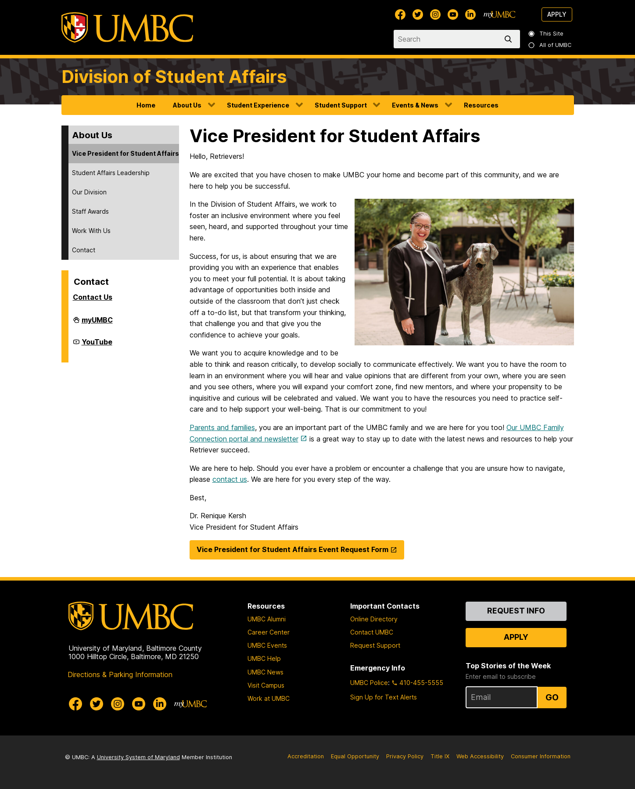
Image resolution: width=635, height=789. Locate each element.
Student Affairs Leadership (111, 172)
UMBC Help (264, 658)
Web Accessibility (480, 756)
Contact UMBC (371, 632)
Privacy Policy (404, 756)
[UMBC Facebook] (400, 14)
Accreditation (305, 756)
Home (145, 105)
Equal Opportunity (355, 756)
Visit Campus (266, 685)
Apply (557, 14)
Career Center (269, 632)
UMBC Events (267, 645)
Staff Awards (90, 211)
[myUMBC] (499, 14)
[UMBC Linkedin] (470, 14)
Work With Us (91, 230)
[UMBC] (127, 27)
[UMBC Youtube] (453, 14)
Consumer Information (540, 756)
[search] (510, 39)
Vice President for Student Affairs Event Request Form (292, 549)
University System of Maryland (138, 757)
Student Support (341, 105)
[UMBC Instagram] (435, 14)
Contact (83, 250)
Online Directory (374, 619)
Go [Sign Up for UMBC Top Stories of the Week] (552, 697)
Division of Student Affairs (174, 76)
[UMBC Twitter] (417, 14)
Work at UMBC (269, 698)
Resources (481, 105)
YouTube (97, 345)
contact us (229, 479)
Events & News (415, 105)
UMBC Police (369, 682)
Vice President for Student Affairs (125, 153)
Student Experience (258, 105)
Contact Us (92, 297)
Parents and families (222, 427)
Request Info (516, 610)
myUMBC (97, 323)
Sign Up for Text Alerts (383, 697)
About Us (187, 105)
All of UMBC (549, 45)
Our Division (89, 192)
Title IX (440, 756)
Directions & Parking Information (120, 674)
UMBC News (265, 672)
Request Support (375, 645)
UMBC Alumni (267, 619)
